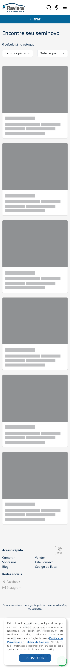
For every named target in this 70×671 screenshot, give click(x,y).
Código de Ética (46, 567)
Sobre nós (9, 562)
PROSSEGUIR (35, 658)
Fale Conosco (44, 562)
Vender (40, 558)
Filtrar (35, 19)
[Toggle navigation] (64, 7)
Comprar (8, 558)
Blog (5, 567)
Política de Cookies (37, 641)
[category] (17, 53)
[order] (52, 53)
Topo (60, 550)
